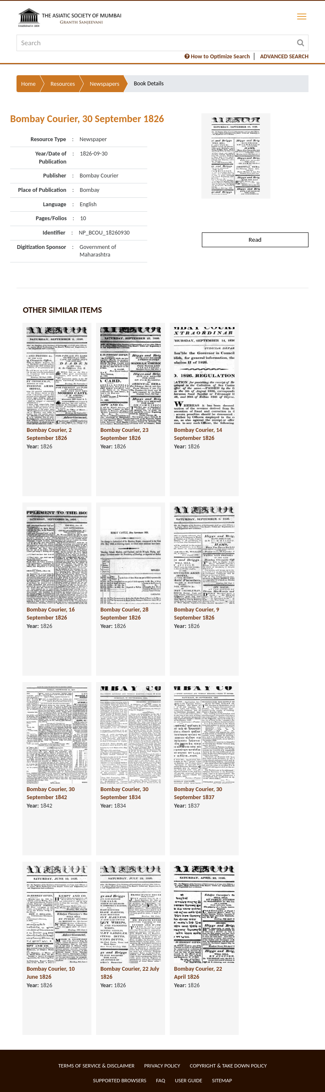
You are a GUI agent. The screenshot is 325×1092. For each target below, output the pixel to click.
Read (255, 239)
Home (28, 83)
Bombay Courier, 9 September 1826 (196, 613)
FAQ (160, 1080)
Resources (62, 83)
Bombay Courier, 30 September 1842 (51, 793)
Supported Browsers (119, 1080)
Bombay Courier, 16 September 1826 (51, 613)
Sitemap (222, 1080)
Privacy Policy (162, 1065)
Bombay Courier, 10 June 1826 (51, 972)
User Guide (188, 1080)
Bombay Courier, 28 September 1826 (124, 613)
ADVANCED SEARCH (284, 56)
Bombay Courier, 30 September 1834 (124, 793)
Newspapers (104, 83)
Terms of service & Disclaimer (96, 1065)
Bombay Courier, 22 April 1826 (198, 972)
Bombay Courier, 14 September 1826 (198, 434)
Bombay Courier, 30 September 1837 (198, 793)
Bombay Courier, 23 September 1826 (124, 434)
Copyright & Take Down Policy (228, 1065)
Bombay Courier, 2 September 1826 (49, 434)
